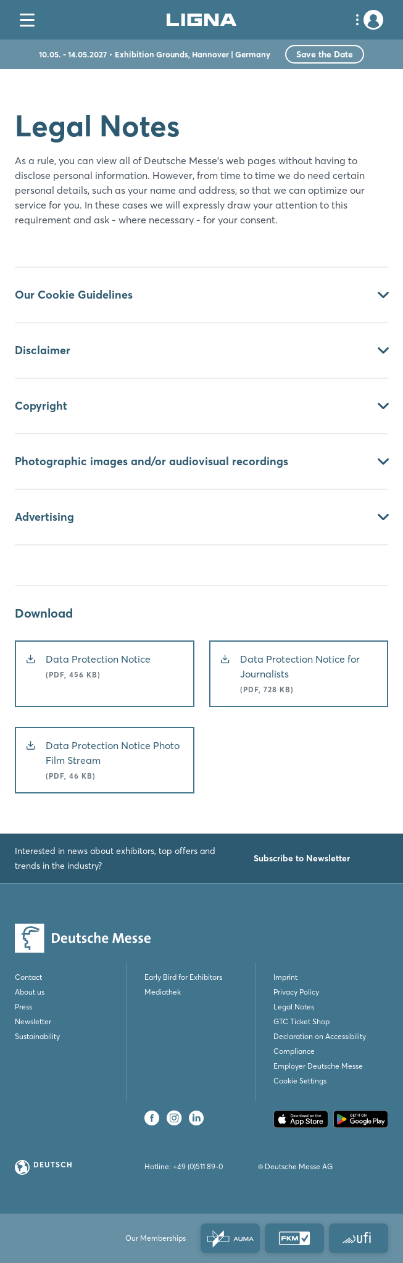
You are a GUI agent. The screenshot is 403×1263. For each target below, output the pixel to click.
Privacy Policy (296, 991)
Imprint (285, 977)
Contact (28, 977)
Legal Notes (293, 1006)
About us (29, 991)
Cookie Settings (299, 1080)
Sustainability (37, 1036)
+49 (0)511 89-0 (198, 1166)
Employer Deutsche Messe (318, 1065)
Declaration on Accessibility (319, 1036)
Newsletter (33, 1021)
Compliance (294, 1051)
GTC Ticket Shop (301, 1021)
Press (23, 1006)
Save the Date (324, 54)
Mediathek (162, 991)
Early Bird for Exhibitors (183, 977)
